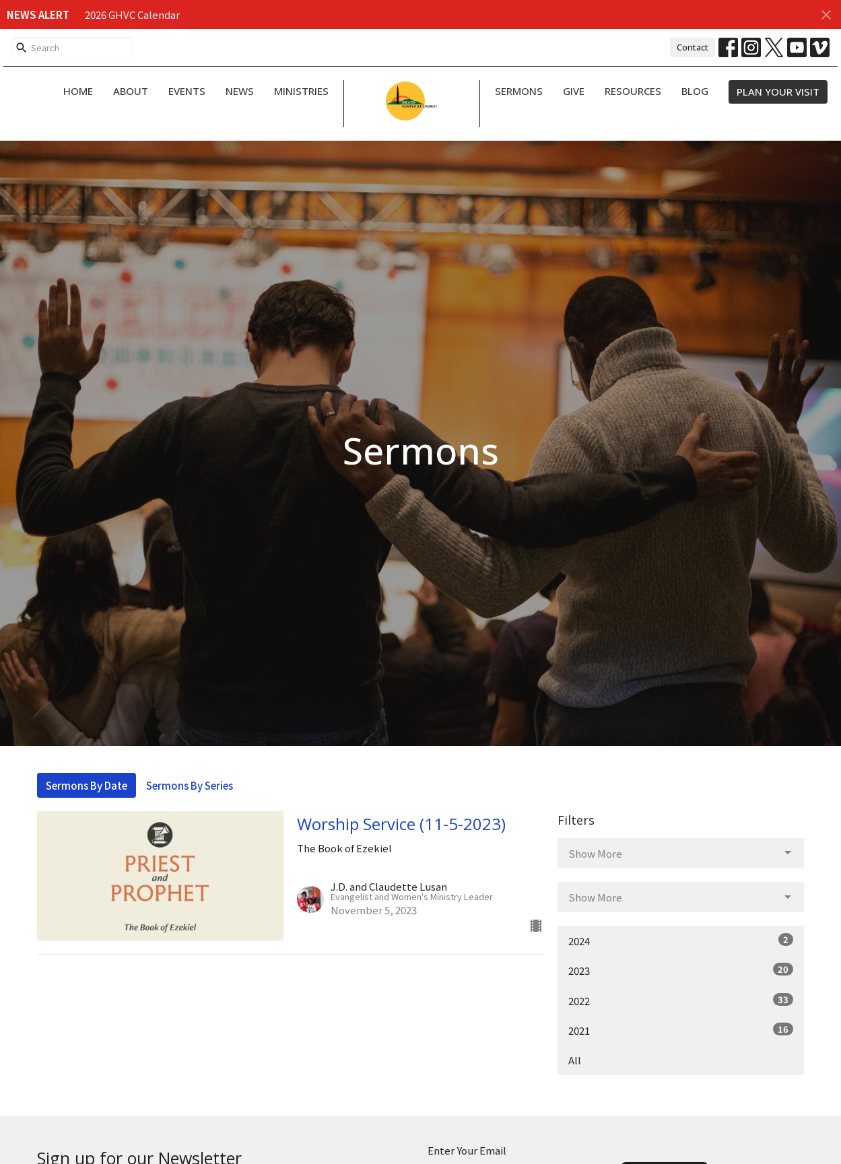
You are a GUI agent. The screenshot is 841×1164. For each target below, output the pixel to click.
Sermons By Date (86, 785)
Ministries (301, 91)
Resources (633, 91)
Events (186, 91)
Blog (694, 91)
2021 (681, 1030)
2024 (681, 940)
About (130, 91)
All (574, 1060)
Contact (692, 47)
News (240, 91)
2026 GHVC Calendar (132, 14)
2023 (681, 970)
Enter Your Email (467, 1150)
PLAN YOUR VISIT (778, 91)
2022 (681, 1000)
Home (78, 91)
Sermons (519, 91)
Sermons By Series (189, 785)
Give (573, 91)
